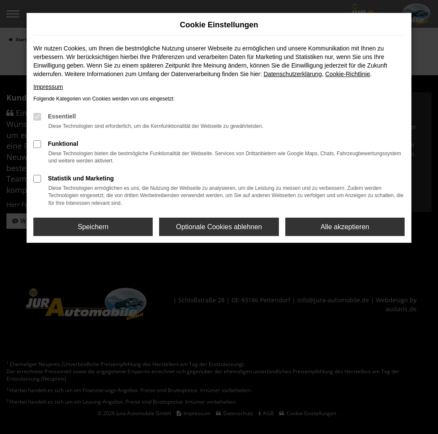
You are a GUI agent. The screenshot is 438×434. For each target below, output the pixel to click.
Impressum (48, 86)
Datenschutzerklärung (292, 74)
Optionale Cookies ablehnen (219, 226)
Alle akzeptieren (344, 226)
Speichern (93, 226)
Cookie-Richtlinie (347, 74)
